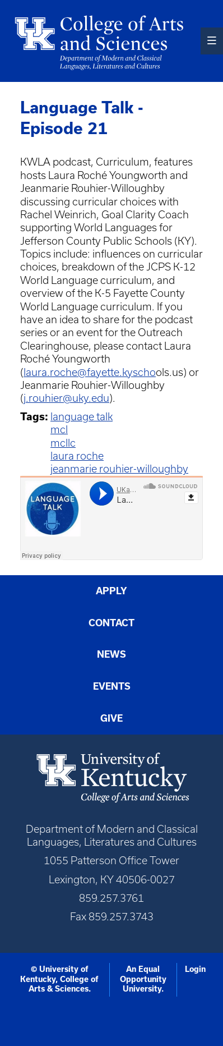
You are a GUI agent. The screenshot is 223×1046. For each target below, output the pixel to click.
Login (195, 969)
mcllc (63, 443)
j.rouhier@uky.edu (66, 398)
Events (112, 686)
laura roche (77, 456)
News (111, 654)
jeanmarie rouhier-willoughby (119, 469)
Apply (111, 590)
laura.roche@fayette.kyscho (90, 372)
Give (111, 718)
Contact (111, 622)
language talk (81, 417)
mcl (59, 429)
